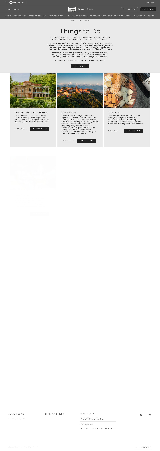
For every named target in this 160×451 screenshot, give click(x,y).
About (8, 16)
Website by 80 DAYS (141, 447)
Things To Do (139, 16)
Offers (129, 16)
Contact (8, 9)
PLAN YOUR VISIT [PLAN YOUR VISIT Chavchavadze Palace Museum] (39, 129)
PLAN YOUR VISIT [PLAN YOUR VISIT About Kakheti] (86, 141)
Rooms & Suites (20, 16)
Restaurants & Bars (37, 16)
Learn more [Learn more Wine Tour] (113, 131)
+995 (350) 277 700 (86, 424)
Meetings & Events (55, 16)
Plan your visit (80, 66)
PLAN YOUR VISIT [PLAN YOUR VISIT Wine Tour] (133, 131)
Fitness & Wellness (98, 16)
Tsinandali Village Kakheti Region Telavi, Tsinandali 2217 (91, 419)
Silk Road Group (17, 419)
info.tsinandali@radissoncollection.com (98, 428)
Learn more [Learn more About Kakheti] (66, 141)
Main (72, 21)
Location (16, 9)
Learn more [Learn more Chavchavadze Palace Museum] (19, 129)
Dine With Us (129, 9)
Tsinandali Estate (115, 16)
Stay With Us (148, 9)
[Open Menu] (5, 2)
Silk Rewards (150, 2)
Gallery (151, 16)
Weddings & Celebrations (76, 16)
